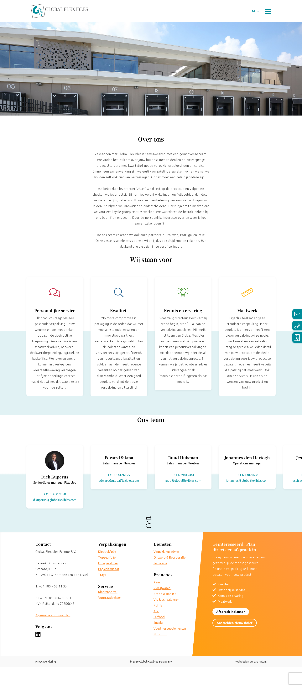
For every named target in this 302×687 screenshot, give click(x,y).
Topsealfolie (107, 557)
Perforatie (160, 563)
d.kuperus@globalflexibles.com (54, 500)
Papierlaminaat (108, 569)
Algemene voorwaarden (52, 615)
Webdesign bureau (247, 661)
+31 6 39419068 (55, 494)
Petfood (159, 617)
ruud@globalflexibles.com (183, 480)
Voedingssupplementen (170, 628)
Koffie (158, 605)
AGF (156, 611)
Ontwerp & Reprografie (169, 557)
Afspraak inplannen (230, 611)
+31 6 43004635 (247, 475)
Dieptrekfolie (107, 551)
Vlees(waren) (162, 588)
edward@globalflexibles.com (119, 480)
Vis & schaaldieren (166, 599)
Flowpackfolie (107, 563)
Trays (102, 574)
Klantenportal (107, 592)
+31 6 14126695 (119, 475)
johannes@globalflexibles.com (247, 480)
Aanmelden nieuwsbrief (235, 623)
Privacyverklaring (45, 661)
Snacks (158, 622)
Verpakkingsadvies (167, 551)
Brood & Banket (165, 594)
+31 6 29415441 (183, 475)
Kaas (157, 582)
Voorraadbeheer (109, 597)
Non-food (160, 634)
